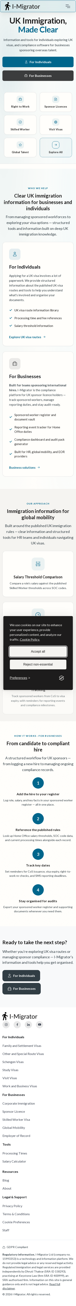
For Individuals (38, 62)
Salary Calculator (14, 1161)
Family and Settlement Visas (21, 1046)
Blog (5, 1180)
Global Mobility (13, 1127)
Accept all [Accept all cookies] (38, 651)
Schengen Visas (13, 1062)
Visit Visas (9, 1078)
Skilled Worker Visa (16, 1119)
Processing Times (14, 1153)
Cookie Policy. (30, 639)
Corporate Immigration (18, 1103)
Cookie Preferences (16, 1222)
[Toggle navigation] (68, 6)
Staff (5, 1230)
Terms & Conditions (16, 1214)
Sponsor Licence (13, 1111)
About (6, 1188)
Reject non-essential (38, 664)
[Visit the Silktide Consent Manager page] (61, 678)
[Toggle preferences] (20, 678)
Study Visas (10, 1070)
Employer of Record (16, 1136)
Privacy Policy (12, 1206)
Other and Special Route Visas (23, 1054)
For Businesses (38, 75)
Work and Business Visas (19, 1086)
